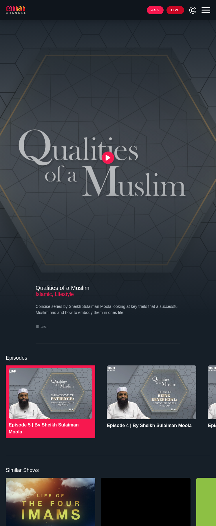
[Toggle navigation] (204, 10)
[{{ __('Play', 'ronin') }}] (108, 158)
